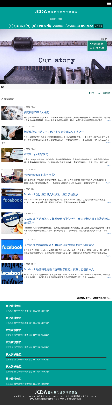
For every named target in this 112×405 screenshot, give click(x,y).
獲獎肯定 (28, 311)
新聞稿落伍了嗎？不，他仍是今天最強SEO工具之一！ (55, 131)
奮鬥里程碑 (19, 311)
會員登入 (54, 19)
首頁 (92, 93)
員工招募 (37, 311)
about (98, 93)
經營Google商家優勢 (36, 154)
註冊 (60, 19)
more (108, 120)
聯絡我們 (45, 311)
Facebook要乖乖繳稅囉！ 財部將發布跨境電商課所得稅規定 (59, 245)
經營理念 (9, 311)
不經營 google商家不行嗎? (39, 174)
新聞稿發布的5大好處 (36, 112)
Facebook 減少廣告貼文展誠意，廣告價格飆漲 (51, 194)
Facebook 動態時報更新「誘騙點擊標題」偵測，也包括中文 (59, 269)
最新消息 (107, 93)
